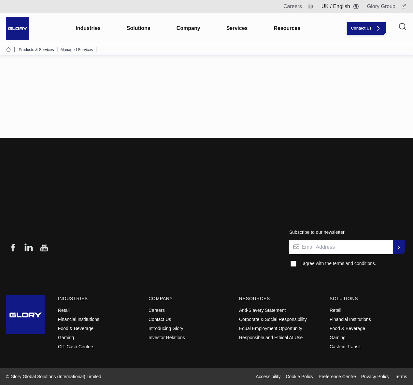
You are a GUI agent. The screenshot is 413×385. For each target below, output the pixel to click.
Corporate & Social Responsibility (273, 319)
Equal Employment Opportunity (270, 328)
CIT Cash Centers (76, 346)
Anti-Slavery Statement (262, 310)
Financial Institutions (78, 319)
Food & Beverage (75, 328)
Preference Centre (337, 376)
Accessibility (268, 376)
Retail (64, 310)
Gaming (66, 337)
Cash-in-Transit (345, 346)
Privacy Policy (375, 376)
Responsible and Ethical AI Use (271, 337)
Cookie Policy (300, 376)
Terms (401, 376)
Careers (157, 310)
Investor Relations (167, 337)
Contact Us (160, 319)
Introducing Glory (166, 328)
